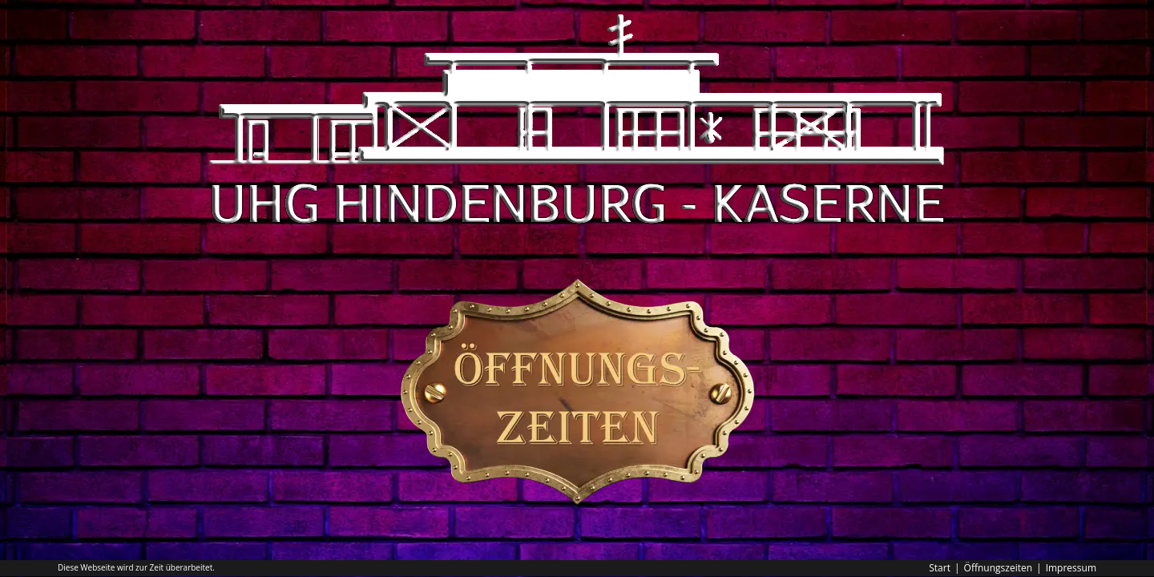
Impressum (1071, 568)
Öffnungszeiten (998, 568)
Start (939, 568)
